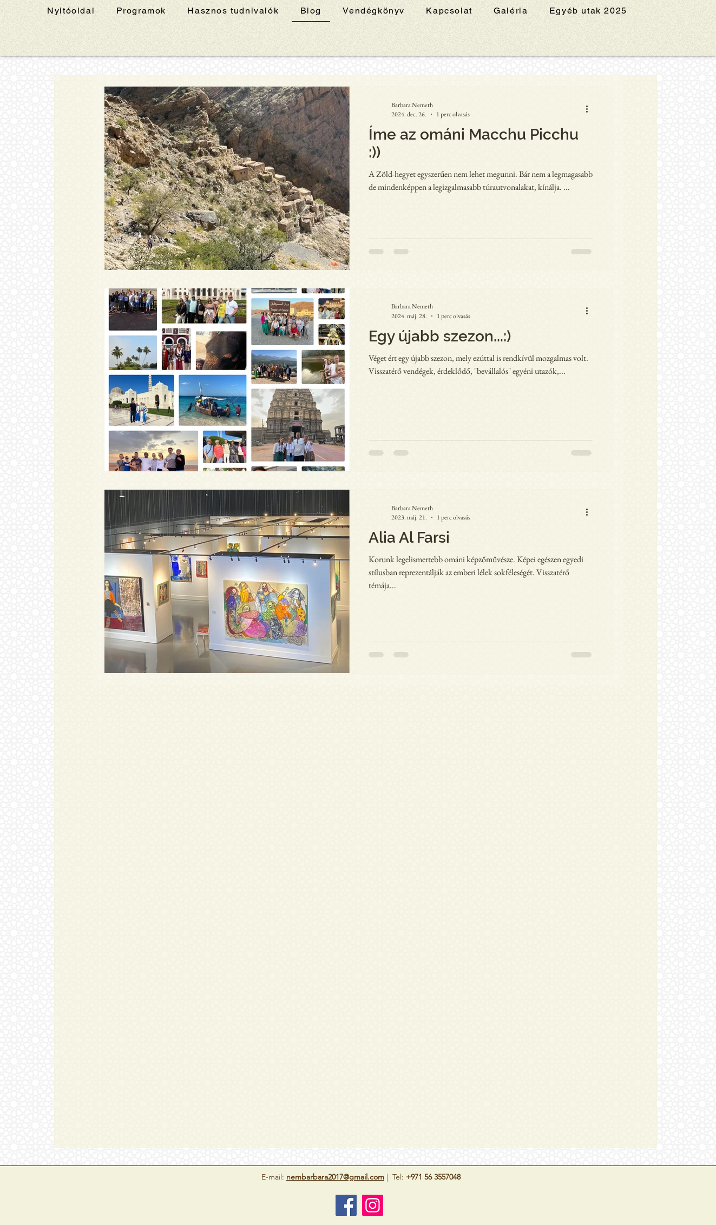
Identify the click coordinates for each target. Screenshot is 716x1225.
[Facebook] (346, 1205)
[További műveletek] (590, 109)
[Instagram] (372, 1205)
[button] (588, 11)
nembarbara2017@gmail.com (335, 1177)
